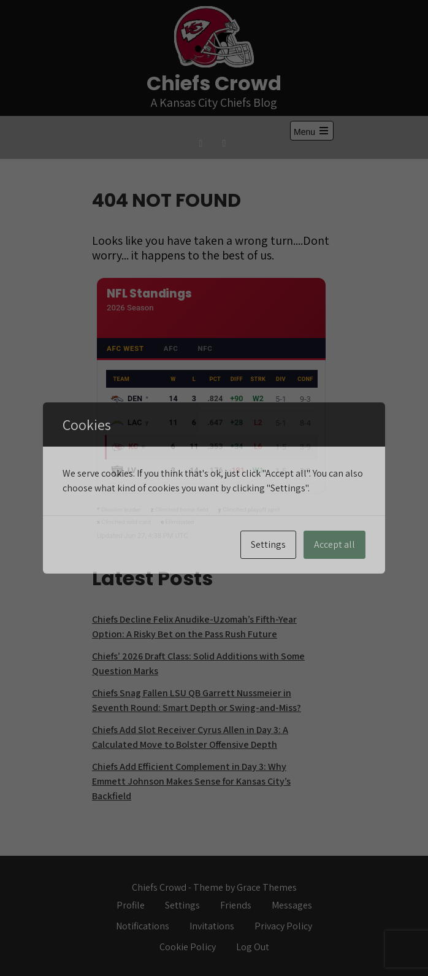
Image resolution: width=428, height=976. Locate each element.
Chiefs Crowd (214, 83)
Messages (292, 905)
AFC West (125, 348)
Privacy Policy (283, 926)
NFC (204, 348)
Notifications (142, 926)
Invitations (211, 926)
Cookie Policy (187, 946)
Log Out (252, 946)
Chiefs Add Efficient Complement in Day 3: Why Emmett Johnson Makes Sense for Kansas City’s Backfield (191, 781)
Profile (131, 905)
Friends (235, 905)
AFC (171, 348)
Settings (182, 905)
